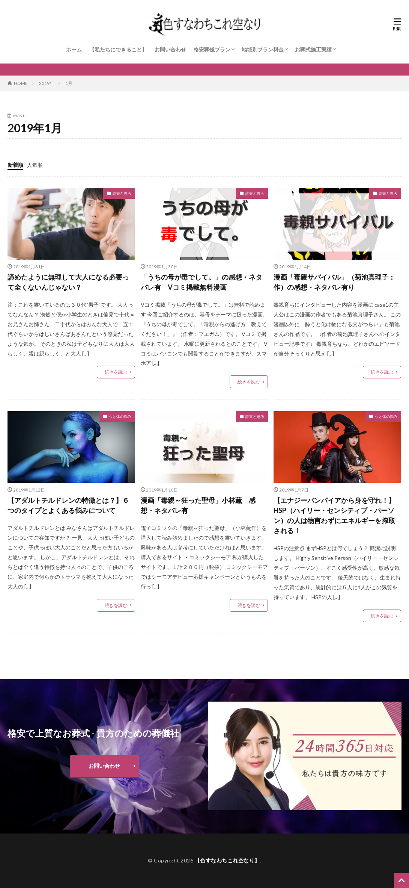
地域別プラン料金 (263, 49)
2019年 (46, 83)
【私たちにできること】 (118, 49)
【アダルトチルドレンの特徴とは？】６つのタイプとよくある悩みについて (68, 505)
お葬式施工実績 (313, 49)
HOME (21, 83)
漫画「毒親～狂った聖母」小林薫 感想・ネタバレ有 (198, 505)
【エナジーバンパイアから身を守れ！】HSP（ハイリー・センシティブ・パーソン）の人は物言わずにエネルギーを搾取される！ (334, 515)
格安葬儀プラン (212, 49)
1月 (68, 83)
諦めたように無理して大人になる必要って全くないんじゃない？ (68, 282)
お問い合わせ (170, 49)
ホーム (74, 49)
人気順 (35, 165)
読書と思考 (122, 193)
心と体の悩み (120, 416)
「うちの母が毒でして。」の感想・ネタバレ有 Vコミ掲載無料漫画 (201, 282)
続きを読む (116, 372)
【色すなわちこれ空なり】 (227, 860)
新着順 (15, 165)
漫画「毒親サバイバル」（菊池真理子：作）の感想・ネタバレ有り (334, 282)
